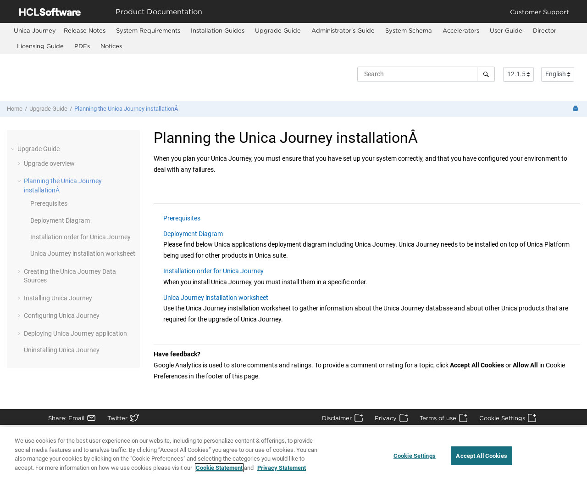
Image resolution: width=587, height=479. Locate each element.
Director (544, 30)
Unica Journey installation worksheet (215, 297)
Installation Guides (217, 30)
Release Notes (84, 30)
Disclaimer (337, 418)
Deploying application (75, 333)
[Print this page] (576, 109)
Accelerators (461, 30)
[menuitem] (34, 31)
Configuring (62, 315)
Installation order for (80, 237)
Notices (111, 46)
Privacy (386, 418)
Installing (58, 298)
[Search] (486, 74)
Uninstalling (62, 350)
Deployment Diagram (60, 220)
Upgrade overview (49, 163)
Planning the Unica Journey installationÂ (126, 108)
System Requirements (148, 30)
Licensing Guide (40, 46)
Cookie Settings (502, 418)
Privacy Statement (281, 473)
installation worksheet (82, 253)
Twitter (117, 418)
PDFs (82, 46)
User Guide (506, 30)
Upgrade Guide (278, 30)
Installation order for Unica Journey (213, 271)
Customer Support (539, 11)
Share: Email (66, 418)
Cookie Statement (219, 473)
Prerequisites (48, 203)
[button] (13, 149)
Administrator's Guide (343, 30)
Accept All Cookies (481, 461)
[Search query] (426, 74)
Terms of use (438, 418)
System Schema (408, 30)
